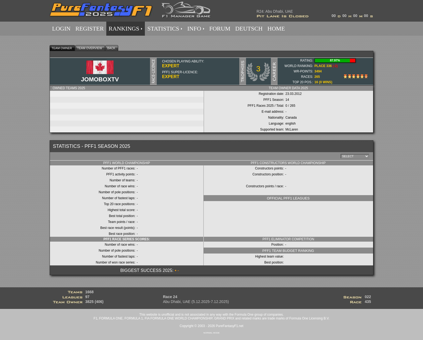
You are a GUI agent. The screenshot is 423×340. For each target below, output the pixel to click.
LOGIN (61, 28)
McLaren (291, 129)
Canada (291, 117)
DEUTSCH (248, 28)
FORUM (219, 28)
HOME (276, 28)
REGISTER (89, 28)
